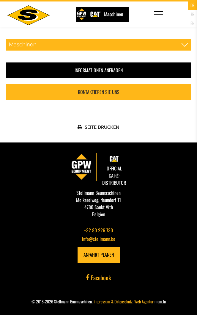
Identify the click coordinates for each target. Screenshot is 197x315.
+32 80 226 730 (98, 230)
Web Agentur (144, 301)
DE (192, 5)
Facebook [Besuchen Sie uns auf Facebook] (98, 277)
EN (192, 23)
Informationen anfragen (99, 70)
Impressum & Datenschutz (113, 301)
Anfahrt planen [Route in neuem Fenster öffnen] (98, 254)
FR (192, 14)
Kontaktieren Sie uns (98, 91)
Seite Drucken (102, 127)
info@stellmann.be (98, 238)
